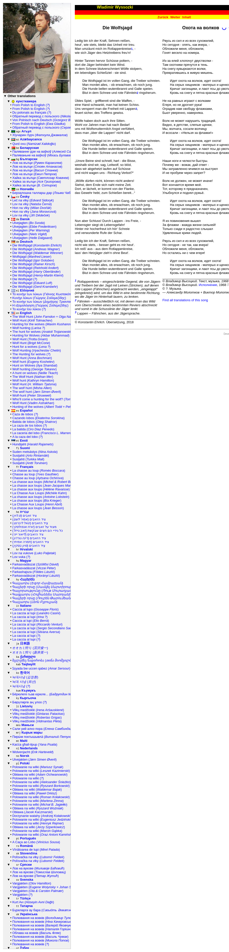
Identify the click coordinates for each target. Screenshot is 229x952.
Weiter (175, 17)
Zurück (162, 17)
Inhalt (186, 17)
